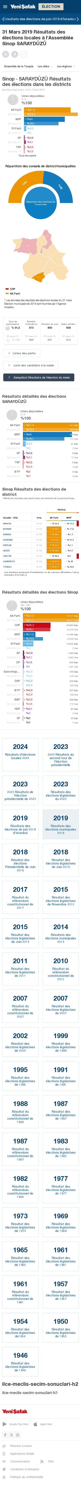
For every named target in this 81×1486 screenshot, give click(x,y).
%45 (60, 187)
